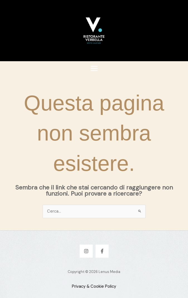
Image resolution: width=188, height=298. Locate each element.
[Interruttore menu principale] (94, 68)
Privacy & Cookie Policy (94, 286)
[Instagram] (86, 251)
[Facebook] (102, 251)
